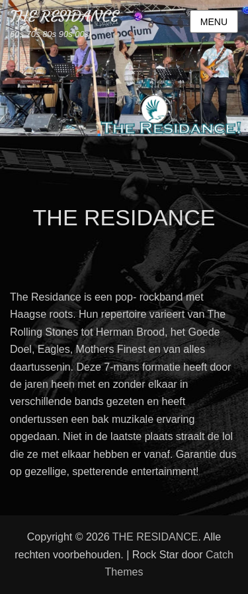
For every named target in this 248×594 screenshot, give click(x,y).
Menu (213, 22)
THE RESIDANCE (64, 16)
